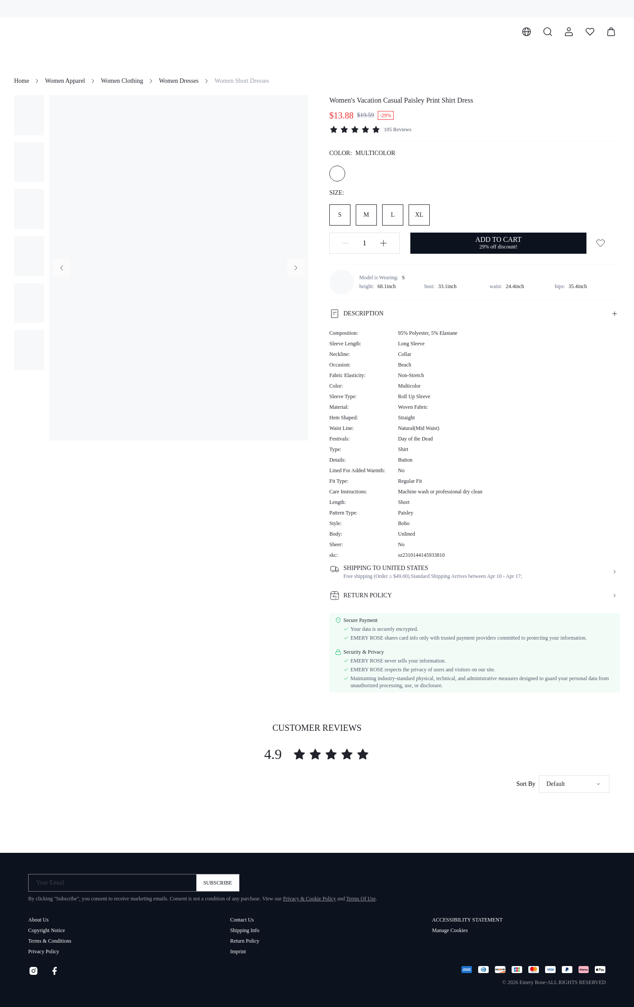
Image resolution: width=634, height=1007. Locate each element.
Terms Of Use (361, 899)
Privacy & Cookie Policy (309, 899)
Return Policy (244, 941)
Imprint (238, 951)
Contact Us (242, 920)
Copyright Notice (46, 930)
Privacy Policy (43, 951)
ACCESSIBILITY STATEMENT (467, 920)
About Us (38, 920)
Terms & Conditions (49, 941)
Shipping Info (244, 930)
